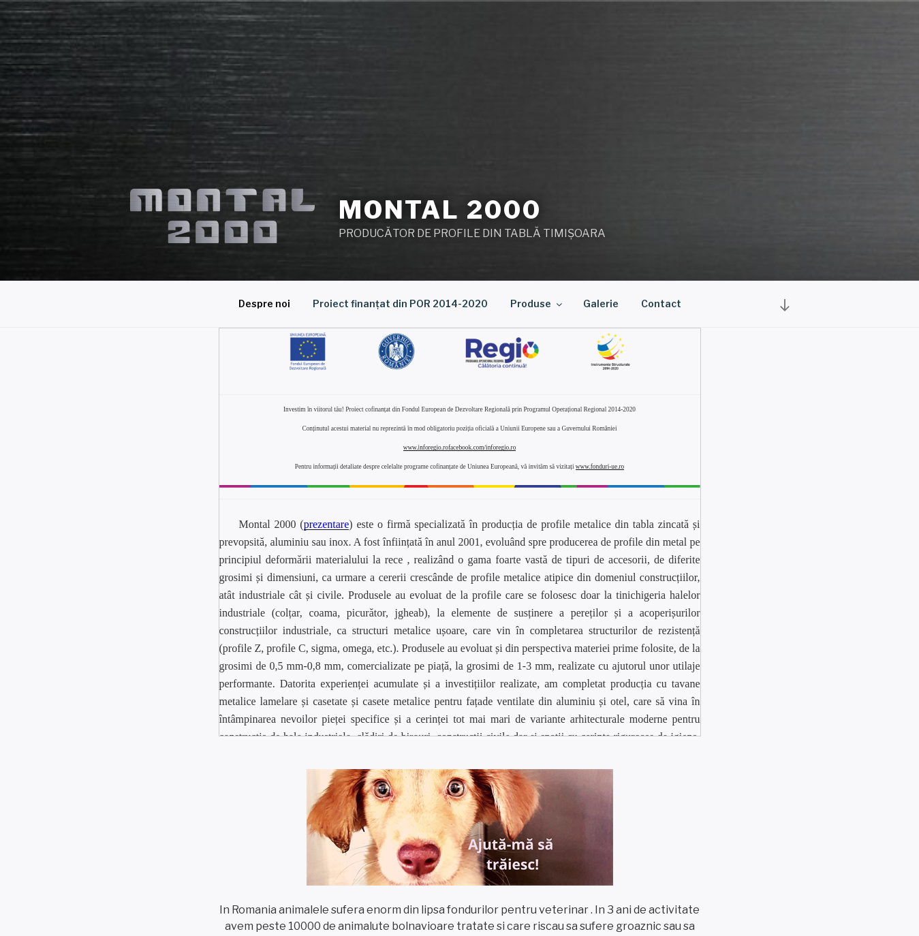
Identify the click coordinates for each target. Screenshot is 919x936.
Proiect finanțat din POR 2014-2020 (400, 303)
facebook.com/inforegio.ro (482, 447)
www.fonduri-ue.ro (600, 466)
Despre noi (264, 303)
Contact (661, 303)
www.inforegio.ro (425, 447)
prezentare (326, 524)
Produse (537, 303)
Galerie (601, 303)
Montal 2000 (440, 210)
